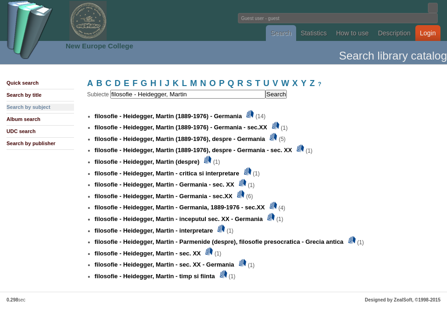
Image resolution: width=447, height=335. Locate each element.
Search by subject (28, 107)
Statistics (314, 33)
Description (394, 33)
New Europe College (99, 46)
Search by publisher (31, 143)
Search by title (24, 95)
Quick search (23, 83)
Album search (24, 119)
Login (428, 33)
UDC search (21, 131)
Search (281, 33)
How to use (352, 33)
